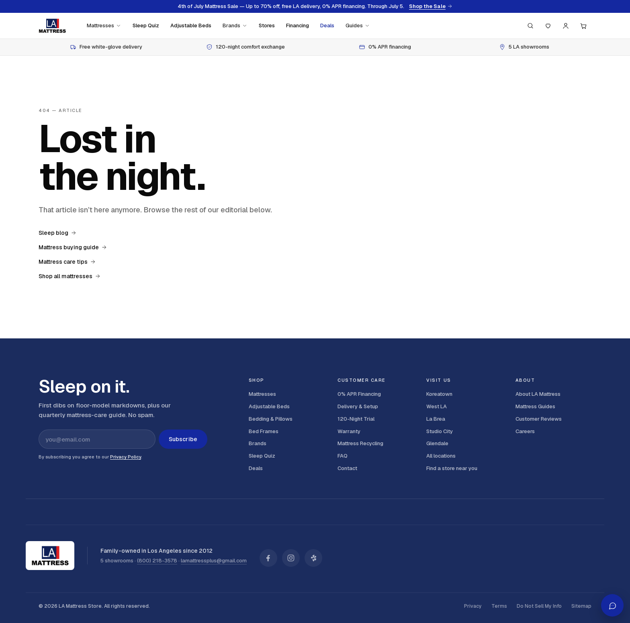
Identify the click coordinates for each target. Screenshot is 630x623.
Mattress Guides (535, 406)
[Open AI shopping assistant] (612, 605)
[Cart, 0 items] (583, 26)
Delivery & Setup (358, 406)
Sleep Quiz (146, 25)
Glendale (437, 443)
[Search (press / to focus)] (530, 26)
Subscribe (183, 439)
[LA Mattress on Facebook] (268, 558)
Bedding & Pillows (270, 418)
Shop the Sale (430, 6)
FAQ (343, 455)
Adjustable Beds (190, 25)
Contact (347, 468)
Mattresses (104, 25)
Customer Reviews (538, 418)
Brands (235, 25)
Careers (525, 431)
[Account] (566, 26)
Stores (267, 25)
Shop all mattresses (69, 276)
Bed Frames (263, 431)
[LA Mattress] (52, 25)
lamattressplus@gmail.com (214, 560)
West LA (436, 406)
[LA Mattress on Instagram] (291, 558)
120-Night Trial (356, 418)
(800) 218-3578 (157, 560)
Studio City (439, 431)
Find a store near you (451, 468)
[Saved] (548, 26)
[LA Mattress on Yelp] (313, 558)
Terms (499, 606)
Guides (358, 25)
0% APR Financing (359, 394)
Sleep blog (57, 232)
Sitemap (581, 606)
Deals (327, 25)
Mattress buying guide (73, 247)
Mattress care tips (67, 261)
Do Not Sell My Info (539, 606)
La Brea (435, 418)
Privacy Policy (125, 457)
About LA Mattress (537, 394)
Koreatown (439, 394)
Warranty (349, 431)
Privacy (473, 606)
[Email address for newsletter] (97, 439)
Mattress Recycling (360, 443)
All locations (441, 455)
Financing (297, 25)
